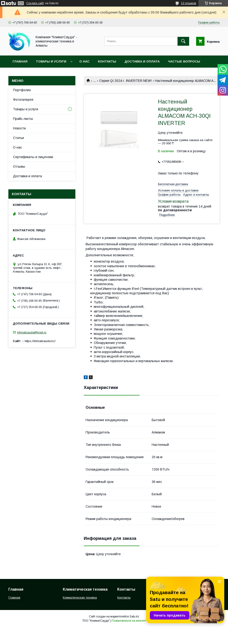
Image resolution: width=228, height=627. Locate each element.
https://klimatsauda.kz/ (40, 341)
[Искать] (183, 41)
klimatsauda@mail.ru (31, 332)
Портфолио (22, 90)
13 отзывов (188, 3)
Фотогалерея (23, 99)
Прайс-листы (23, 119)
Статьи (18, 138)
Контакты (107, 61)
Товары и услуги (51, 61)
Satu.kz (134, 616)
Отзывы (19, 166)
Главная (20, 61)
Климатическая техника (80, 597)
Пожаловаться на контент (129, 620)
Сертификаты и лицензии (33, 157)
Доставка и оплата (142, 61)
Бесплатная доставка (173, 184)
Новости (19, 128)
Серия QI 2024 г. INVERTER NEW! (125, 81)
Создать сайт (35, 3)
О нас (84, 61)
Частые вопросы (184, 61)
